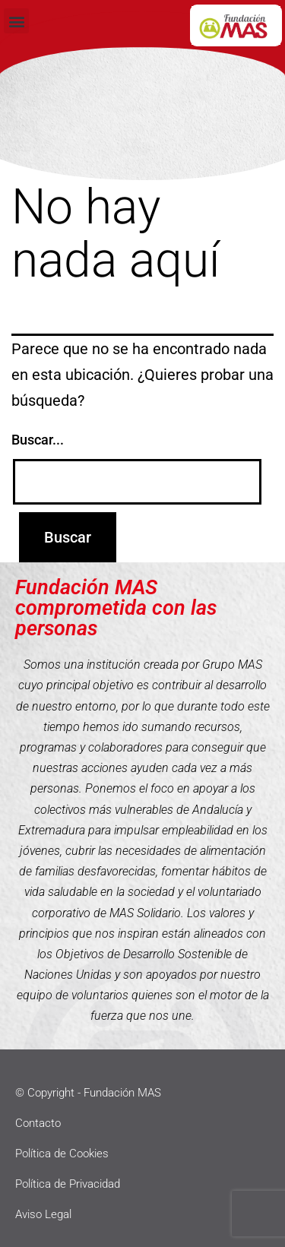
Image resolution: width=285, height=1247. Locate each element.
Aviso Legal (43, 1214)
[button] (16, 20)
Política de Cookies (62, 1153)
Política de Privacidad (67, 1184)
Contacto (38, 1123)
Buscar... (37, 440)
